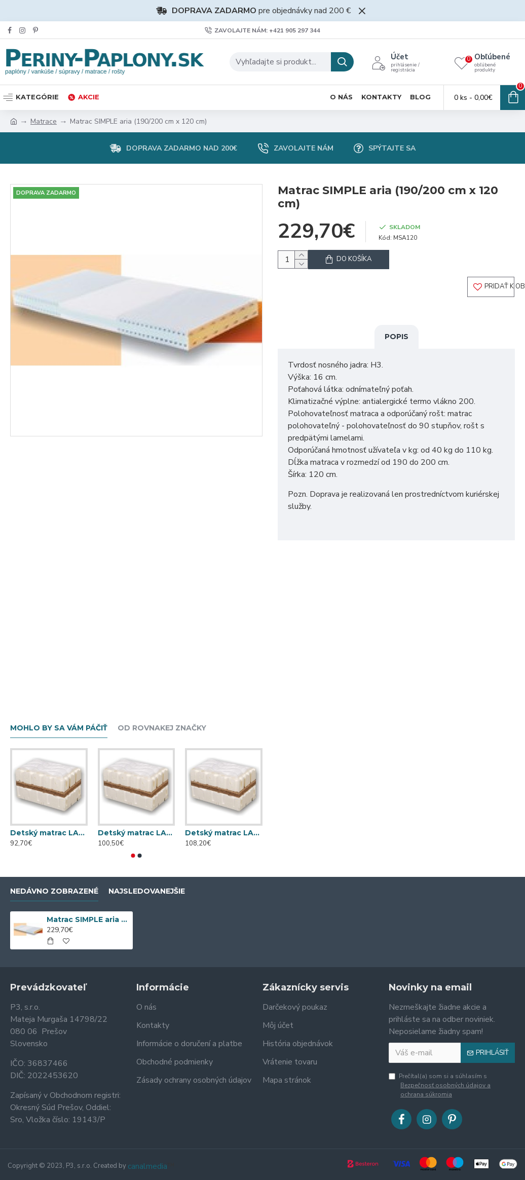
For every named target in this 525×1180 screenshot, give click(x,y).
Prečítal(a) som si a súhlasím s (452, 1085)
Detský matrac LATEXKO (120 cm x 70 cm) (223, 832)
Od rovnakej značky (162, 728)
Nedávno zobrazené (54, 891)
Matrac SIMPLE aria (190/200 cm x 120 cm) (88, 919)
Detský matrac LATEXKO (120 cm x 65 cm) (136, 832)
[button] (133, 856)
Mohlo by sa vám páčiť (58, 728)
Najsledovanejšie (146, 891)
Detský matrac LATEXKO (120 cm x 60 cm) (49, 832)
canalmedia (147, 1166)
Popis (396, 345)
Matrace (43, 121)
